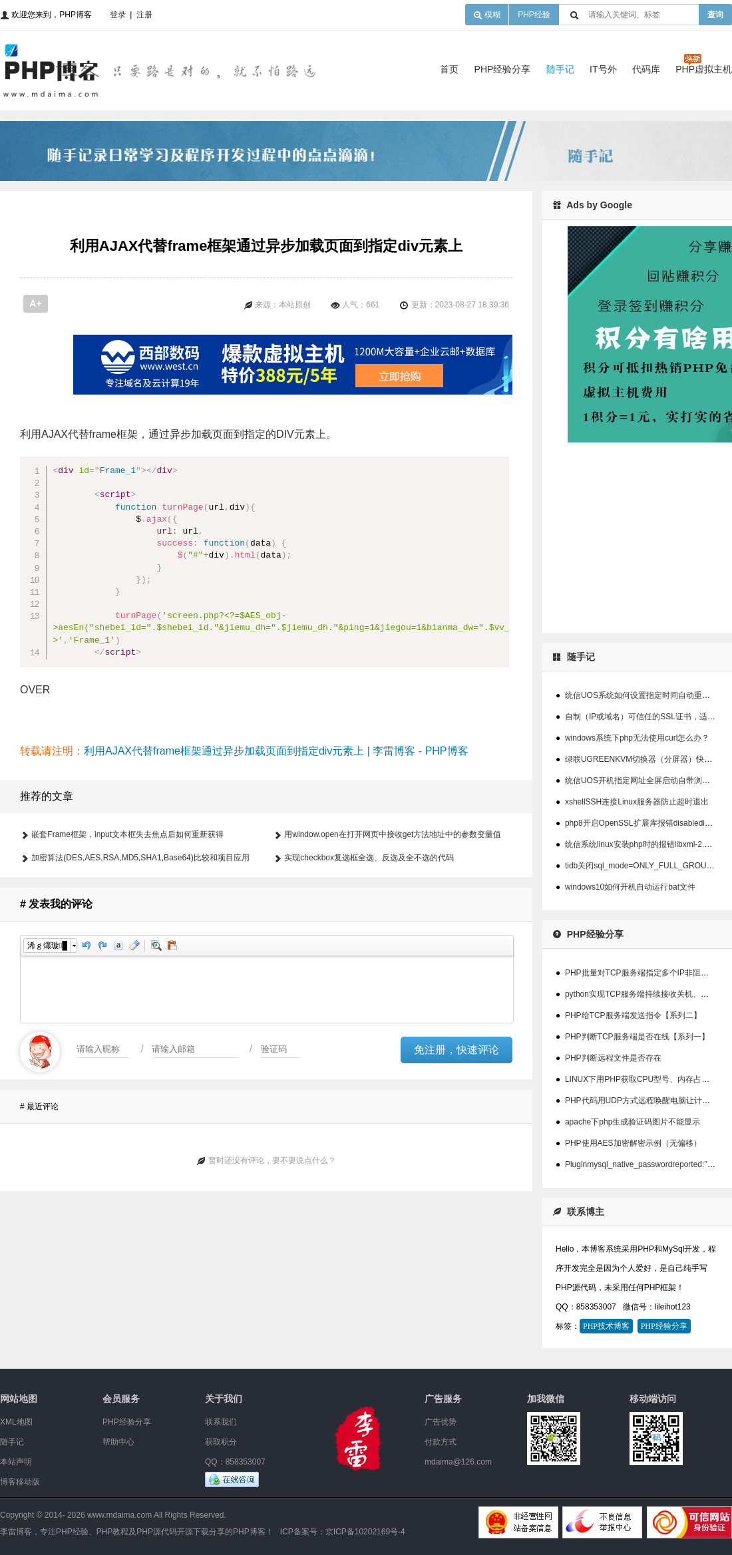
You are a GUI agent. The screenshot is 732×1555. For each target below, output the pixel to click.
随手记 (560, 69)
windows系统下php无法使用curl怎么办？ (637, 738)
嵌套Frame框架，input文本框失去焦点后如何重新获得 (127, 907)
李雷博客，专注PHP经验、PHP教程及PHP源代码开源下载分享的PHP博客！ (137, 1531)
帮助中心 (118, 1442)
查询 (715, 14)
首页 (449, 69)
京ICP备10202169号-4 (365, 1531)
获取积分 (221, 1442)
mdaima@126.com (458, 1462)
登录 (118, 14)
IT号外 (603, 69)
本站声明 (16, 1462)
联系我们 (221, 1422)
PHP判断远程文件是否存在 (613, 1058)
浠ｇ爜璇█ (47, 1018)
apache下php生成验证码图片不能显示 (632, 1121)
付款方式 (441, 1442)
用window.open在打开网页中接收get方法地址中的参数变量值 (392, 907)
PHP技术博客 (606, 1326)
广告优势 (441, 1422)
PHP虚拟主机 (703, 69)
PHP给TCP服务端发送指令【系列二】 (633, 1015)
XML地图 (16, 1422)
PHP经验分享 (502, 69)
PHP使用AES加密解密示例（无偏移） (633, 1143)
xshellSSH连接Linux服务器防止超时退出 (637, 801)
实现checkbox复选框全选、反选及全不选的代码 (369, 931)
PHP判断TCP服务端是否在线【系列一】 (637, 1036)
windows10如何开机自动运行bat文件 (630, 887)
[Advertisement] (326, 371)
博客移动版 (20, 1481)
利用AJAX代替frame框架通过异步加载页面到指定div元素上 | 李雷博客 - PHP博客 (276, 824)
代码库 (646, 69)
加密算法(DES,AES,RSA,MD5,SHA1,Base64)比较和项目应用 (140, 931)
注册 (144, 14)
